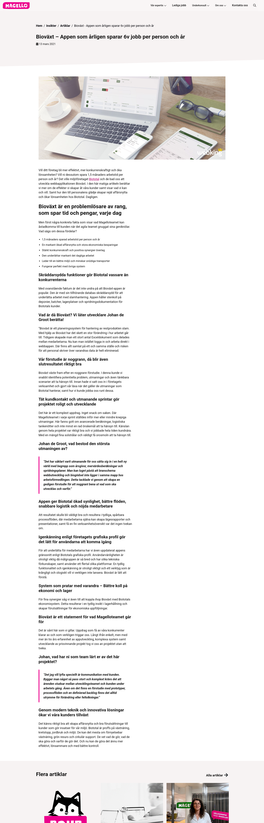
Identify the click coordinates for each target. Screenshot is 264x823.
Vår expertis (158, 5)
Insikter (51, 25)
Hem (39, 25)
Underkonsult (200, 5)
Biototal (94, 179)
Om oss (220, 5)
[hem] (16, 5)
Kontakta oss (240, 5)
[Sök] (255, 5)
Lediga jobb (179, 5)
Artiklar (65, 25)
